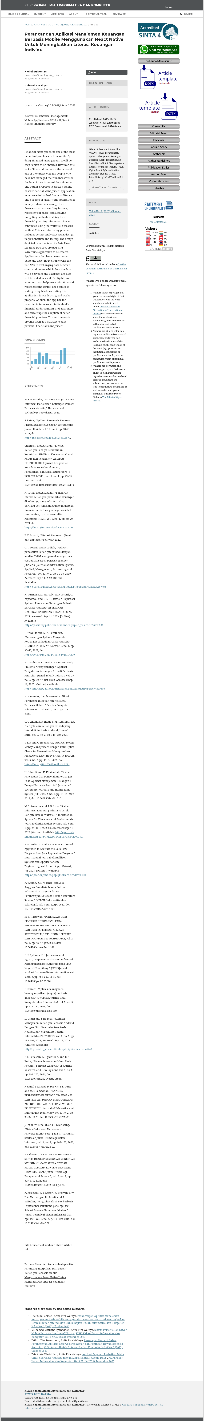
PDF (93, 72)
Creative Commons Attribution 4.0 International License (106, 268)
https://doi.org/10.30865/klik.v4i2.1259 (53, 105)
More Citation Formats (104, 187)
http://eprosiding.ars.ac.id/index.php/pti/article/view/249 (58, 1049)
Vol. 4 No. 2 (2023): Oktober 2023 (68, 24)
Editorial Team (96, 14)
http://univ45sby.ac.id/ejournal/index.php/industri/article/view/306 (65, 688)
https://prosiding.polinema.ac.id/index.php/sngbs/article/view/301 (64, 625)
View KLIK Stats (158, 222)
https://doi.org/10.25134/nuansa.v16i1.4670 (50, 654)
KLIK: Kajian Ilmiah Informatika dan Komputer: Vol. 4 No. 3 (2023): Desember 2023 (75, 1335)
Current (40, 14)
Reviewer (119, 14)
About (74, 14)
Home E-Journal (17, 14)
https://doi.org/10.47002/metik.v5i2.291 (47, 764)
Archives (57, 14)
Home (28, 24)
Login (169, 7)
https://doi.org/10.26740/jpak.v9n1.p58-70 (49, 527)
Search (188, 14)
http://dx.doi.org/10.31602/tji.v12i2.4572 (47, 437)
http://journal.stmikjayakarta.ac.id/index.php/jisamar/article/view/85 (65, 586)
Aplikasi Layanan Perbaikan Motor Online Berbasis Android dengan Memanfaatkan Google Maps (77, 1356)
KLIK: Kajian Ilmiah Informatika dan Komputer (67, 5)
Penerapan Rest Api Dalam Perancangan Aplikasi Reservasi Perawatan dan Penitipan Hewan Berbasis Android (77, 1344)
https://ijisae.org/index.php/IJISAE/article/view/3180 (55, 875)
